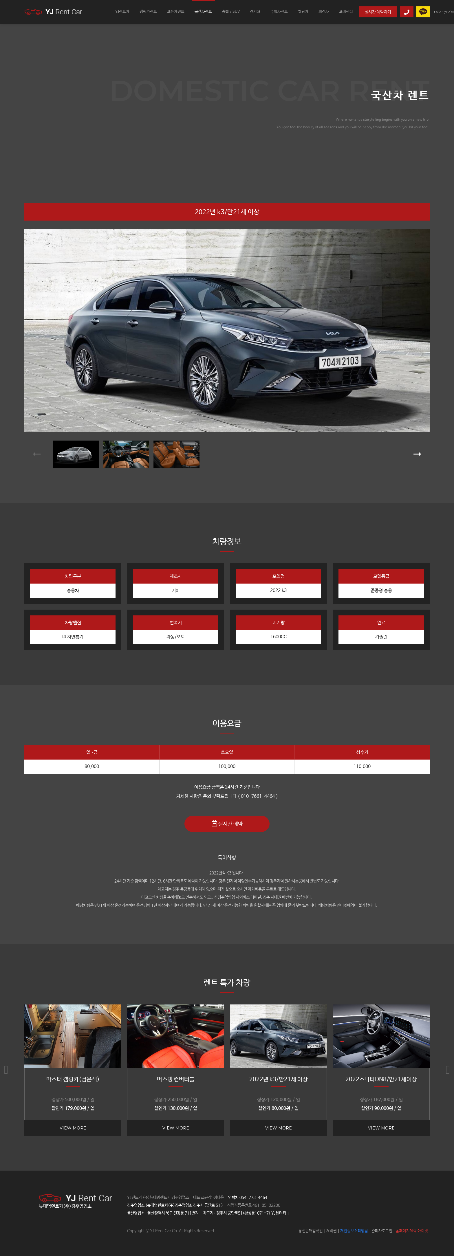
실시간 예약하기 (378, 12)
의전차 (323, 12)
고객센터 (346, 12)
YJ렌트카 (122, 12)
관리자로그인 (381, 1231)
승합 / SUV (231, 12)
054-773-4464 (253, 1197)
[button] (37, 454)
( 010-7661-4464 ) (258, 796)
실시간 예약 (227, 823)
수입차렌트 (279, 12)
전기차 (255, 12)
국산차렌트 (203, 12)
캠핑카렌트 (148, 12)
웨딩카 (303, 12)
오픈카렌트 (175, 12)
